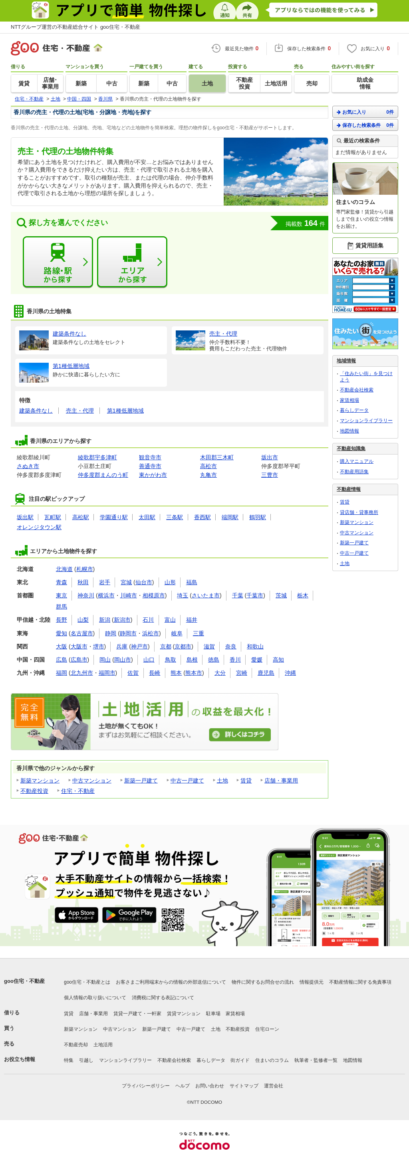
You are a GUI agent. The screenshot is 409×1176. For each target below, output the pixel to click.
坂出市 (269, 457)
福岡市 (107, 673)
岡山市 (122, 659)
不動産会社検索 (356, 390)
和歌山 (255, 646)
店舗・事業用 (281, 780)
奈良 (230, 646)
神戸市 (139, 646)
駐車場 (213, 1013)
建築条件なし (36, 410)
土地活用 (103, 1045)
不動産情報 (349, 489)
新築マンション (40, 780)
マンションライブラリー (366, 420)
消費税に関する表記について (163, 997)
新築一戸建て (141, 780)
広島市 (79, 659)
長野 (61, 620)
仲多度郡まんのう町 (103, 475)
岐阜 (177, 633)
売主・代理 (80, 410)
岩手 (104, 582)
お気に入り (365, 112)
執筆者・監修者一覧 (316, 1060)
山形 (170, 582)
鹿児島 (266, 673)
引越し (86, 1060)
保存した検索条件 (365, 125)
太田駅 (147, 517)
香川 (235, 659)
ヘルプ (182, 1086)
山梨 (83, 620)
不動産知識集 (351, 448)
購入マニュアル (356, 461)
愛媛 (256, 659)
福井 (191, 620)
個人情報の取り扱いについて (95, 997)
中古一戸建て (187, 780)
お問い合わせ (209, 1086)
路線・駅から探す (58, 262)
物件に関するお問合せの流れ (263, 982)
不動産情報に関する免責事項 (360, 982)
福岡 (61, 673)
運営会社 (273, 1086)
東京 (61, 595)
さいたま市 (206, 595)
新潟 (104, 620)
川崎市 (128, 595)
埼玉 (182, 595)
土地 (222, 780)
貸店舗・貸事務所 (359, 512)
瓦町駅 (52, 517)
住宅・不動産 (78, 791)
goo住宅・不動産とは (87, 982)
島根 (192, 659)
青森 (61, 582)
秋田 (83, 582)
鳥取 (170, 659)
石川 (148, 620)
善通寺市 (150, 466)
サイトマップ (244, 1086)
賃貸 (246, 780)
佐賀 (133, 673)
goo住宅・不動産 (24, 981)
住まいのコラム (272, 1060)
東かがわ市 (153, 475)
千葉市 (254, 595)
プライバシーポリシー (146, 1086)
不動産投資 (34, 791)
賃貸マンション (184, 1013)
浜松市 (150, 633)
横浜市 (106, 595)
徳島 (213, 659)
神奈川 (85, 595)
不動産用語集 (354, 471)
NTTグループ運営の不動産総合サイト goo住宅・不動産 (75, 27)
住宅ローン (267, 1029)
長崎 (154, 673)
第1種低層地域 (125, 410)
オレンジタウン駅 (39, 527)
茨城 (281, 595)
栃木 (302, 595)
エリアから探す (132, 262)
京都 (165, 646)
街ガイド (240, 1060)
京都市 (183, 646)
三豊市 (269, 475)
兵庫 (121, 646)
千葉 (237, 595)
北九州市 (82, 673)
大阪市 (79, 646)
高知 (278, 659)
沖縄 (290, 673)
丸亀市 (208, 475)
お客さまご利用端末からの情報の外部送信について (171, 982)
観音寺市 (150, 457)
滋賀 (209, 646)
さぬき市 (28, 466)
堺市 (98, 646)
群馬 (61, 606)
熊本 (176, 673)
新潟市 (122, 620)
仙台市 (143, 582)
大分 (220, 673)
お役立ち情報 (19, 1059)
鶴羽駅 (257, 517)
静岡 (110, 633)
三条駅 (174, 517)
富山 (170, 620)
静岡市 (128, 633)
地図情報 (349, 431)
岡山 (105, 659)
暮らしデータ (354, 410)
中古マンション (91, 780)
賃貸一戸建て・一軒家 (137, 1013)
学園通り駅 (114, 517)
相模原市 (154, 595)
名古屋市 (82, 633)
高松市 (208, 466)
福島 (191, 582)
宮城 (126, 582)
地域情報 (346, 361)
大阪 (61, 646)
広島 (61, 659)
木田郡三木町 (217, 457)
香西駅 (202, 517)
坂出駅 (25, 517)
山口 (149, 659)
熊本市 (193, 673)
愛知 (61, 633)
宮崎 (241, 673)
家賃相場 (349, 400)
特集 (68, 1060)
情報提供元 (312, 982)
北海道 (64, 569)
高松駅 (80, 517)
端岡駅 (230, 517)
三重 (198, 633)
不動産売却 (76, 1045)
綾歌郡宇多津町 (97, 457)
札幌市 (84, 569)
